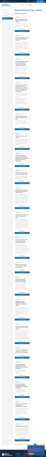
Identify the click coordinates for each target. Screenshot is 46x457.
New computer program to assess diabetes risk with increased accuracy (22, 39)
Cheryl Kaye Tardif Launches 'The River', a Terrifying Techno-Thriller (22, 216)
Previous (19, 444)
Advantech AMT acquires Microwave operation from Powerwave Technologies (20, 280)
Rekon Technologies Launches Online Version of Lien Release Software (21, 20)
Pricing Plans (18, 455)
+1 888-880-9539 (5, 1)
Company (25, 453)
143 (26, 444)
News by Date (5, 15)
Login (34, 1)
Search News (5, 18)
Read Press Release (22, 54)
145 (32, 444)
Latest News (5, 10)
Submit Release (40, 1)
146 (35, 444)
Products (18, 453)
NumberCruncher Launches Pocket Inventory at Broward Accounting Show (21, 266)
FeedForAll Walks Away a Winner (21, 426)
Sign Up (28, 1)
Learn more (40, 450)
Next (44, 444)
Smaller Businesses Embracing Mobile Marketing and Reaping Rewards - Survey (21, 191)
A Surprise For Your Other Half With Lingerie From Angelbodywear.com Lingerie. (21, 405)
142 (23, 444)
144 (29, 444)
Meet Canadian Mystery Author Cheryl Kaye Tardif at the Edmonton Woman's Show (21, 241)
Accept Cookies (31, 453)
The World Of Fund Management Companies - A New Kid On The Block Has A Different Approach (21, 351)
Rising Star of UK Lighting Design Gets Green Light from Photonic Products (21, 327)
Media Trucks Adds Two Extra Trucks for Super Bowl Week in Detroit (21, 117)
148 (41, 444)
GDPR (41, 451)
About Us (25, 455)
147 (38, 444)
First (16, 444)
